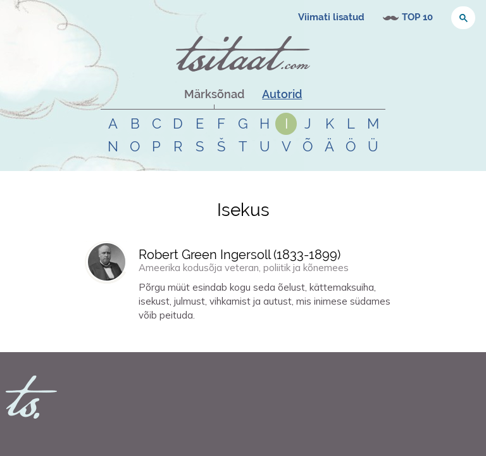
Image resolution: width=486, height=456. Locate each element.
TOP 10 (417, 17)
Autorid (282, 94)
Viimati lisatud (331, 17)
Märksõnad (214, 94)
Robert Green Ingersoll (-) (239, 254)
